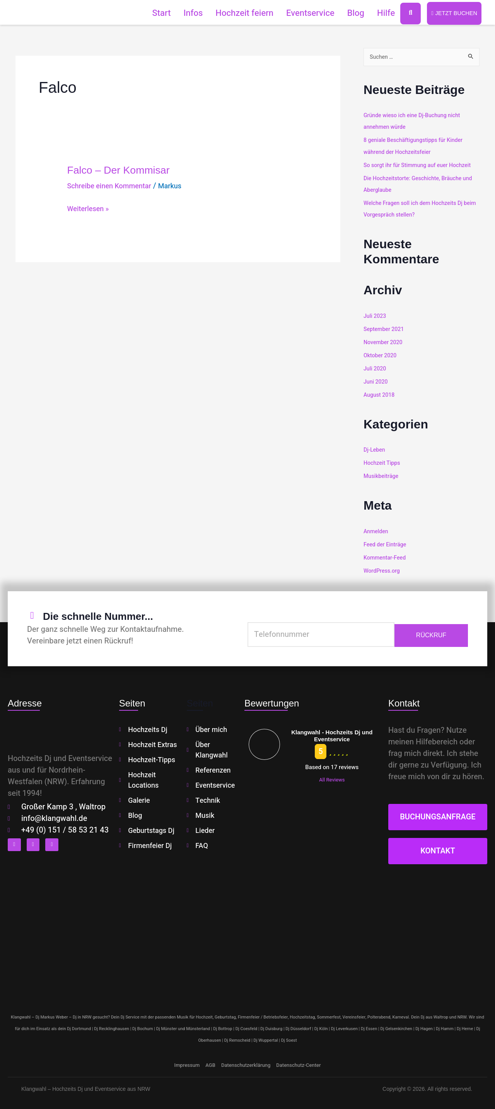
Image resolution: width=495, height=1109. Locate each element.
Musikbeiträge (382, 475)
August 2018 (380, 394)
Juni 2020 (376, 381)
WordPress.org (383, 569)
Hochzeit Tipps (383, 462)
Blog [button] (351, 13)
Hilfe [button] (381, 13)
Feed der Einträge (386, 543)
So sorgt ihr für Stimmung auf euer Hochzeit (421, 165)
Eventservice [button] (306, 13)
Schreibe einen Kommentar (113, 186)
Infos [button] (188, 13)
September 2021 (385, 329)
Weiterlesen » (90, 209)
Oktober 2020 (381, 355)
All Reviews (332, 778)
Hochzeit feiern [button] (240, 13)
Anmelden (377, 530)
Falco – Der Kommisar (128, 170)
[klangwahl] (247, 933)
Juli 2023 (375, 316)
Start (157, 13)
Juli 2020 (375, 368)
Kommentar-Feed (386, 556)
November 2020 (384, 342)
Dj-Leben (375, 449)
